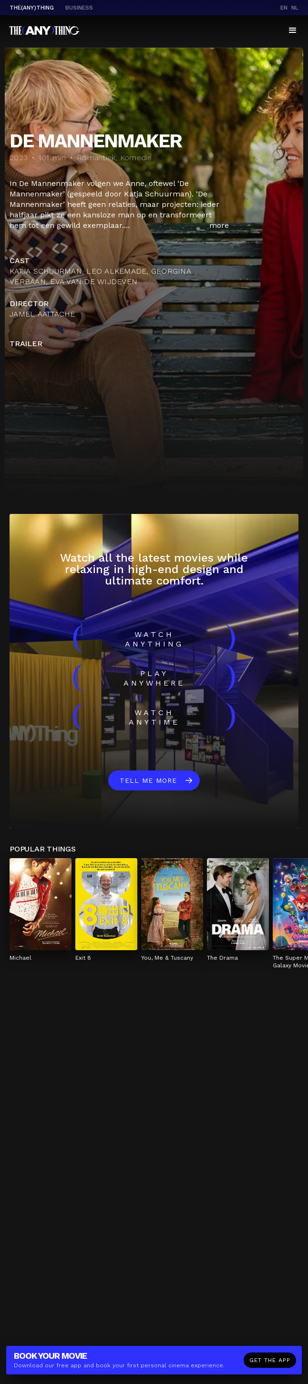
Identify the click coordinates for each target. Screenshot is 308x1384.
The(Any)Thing (32, 7)
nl (294, 7)
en (283, 7)
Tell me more (148, 780)
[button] (292, 30)
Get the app (269, 1360)
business (79, 7)
